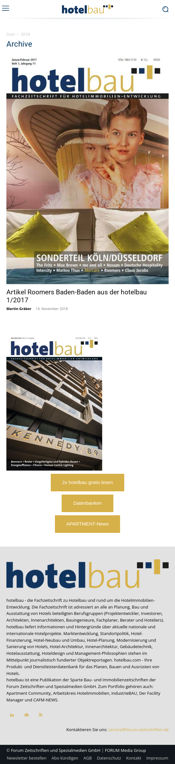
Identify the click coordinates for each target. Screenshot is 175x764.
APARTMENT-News (87, 523)
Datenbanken (87, 503)
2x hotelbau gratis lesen (87, 482)
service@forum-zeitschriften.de (138, 729)
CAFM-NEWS (45, 700)
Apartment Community (28, 693)
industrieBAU (124, 693)
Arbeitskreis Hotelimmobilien (81, 693)
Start (10, 34)
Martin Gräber (18, 308)
